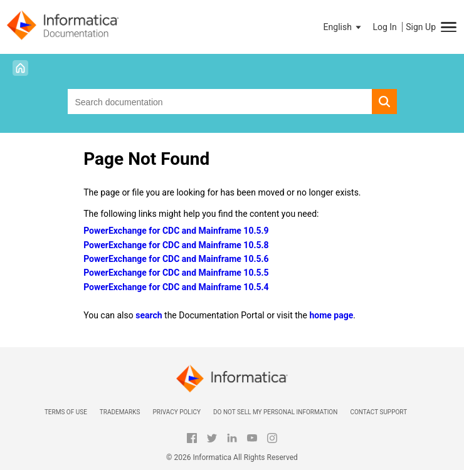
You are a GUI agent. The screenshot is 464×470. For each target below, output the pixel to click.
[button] (343, 27)
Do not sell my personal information (275, 412)
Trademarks (120, 412)
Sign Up (421, 27)
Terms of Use (66, 412)
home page (331, 315)
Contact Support (378, 412)
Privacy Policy (176, 412)
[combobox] (220, 101)
